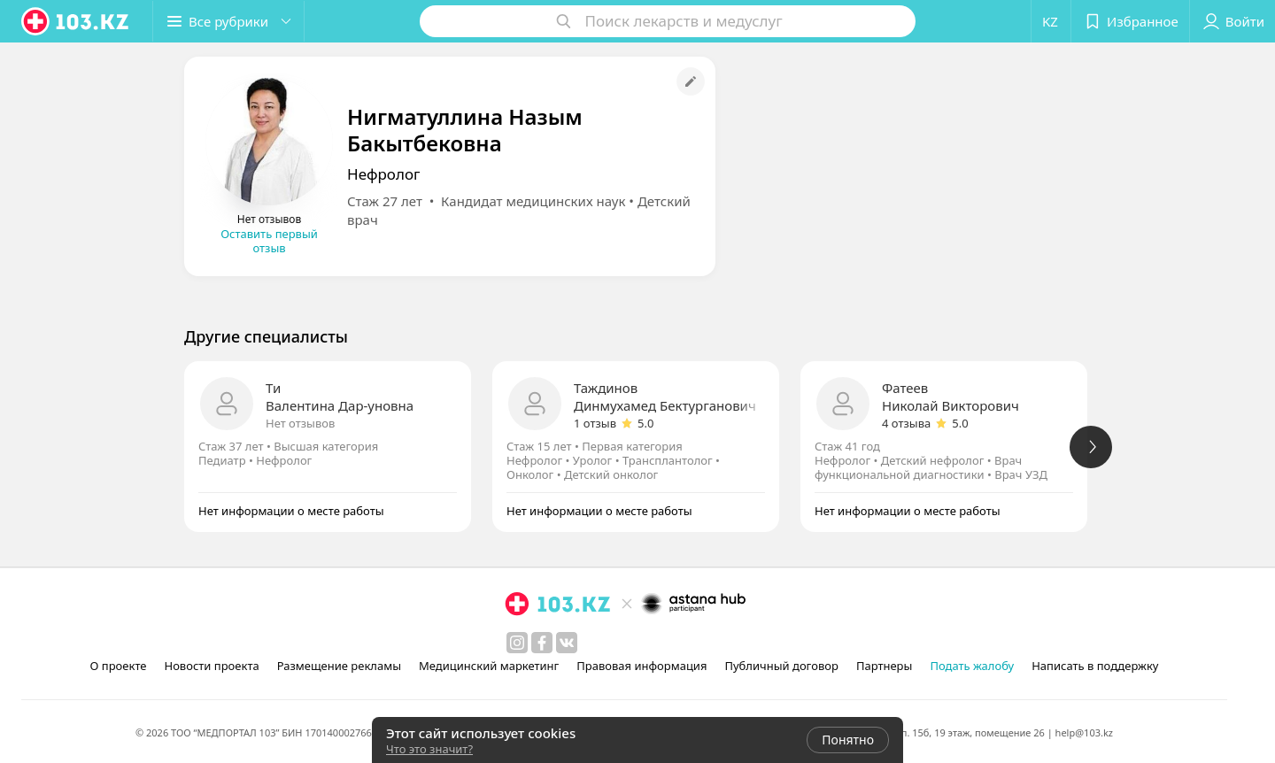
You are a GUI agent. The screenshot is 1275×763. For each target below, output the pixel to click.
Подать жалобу (972, 666)
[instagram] (517, 642)
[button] (228, 21)
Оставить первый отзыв (269, 241)
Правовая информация (641, 666)
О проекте (118, 666)
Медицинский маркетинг (489, 666)
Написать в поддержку (1095, 666)
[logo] (76, 21)
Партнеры (884, 666)
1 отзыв (595, 423)
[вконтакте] (566, 642)
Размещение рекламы (339, 666)
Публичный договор (781, 666)
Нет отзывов (300, 423)
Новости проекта (211, 666)
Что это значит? (429, 749)
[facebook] (541, 642)
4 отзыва (906, 423)
